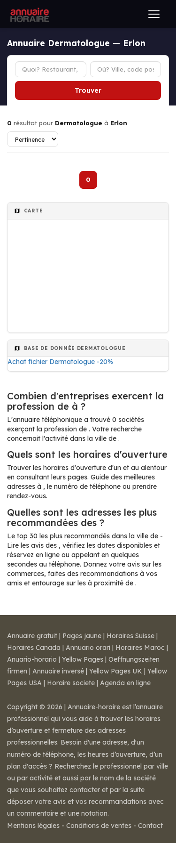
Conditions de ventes (98, 825)
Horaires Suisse (130, 636)
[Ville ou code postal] (125, 69)
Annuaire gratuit (32, 636)
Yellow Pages (82, 659)
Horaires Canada (34, 647)
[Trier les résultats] (32, 139)
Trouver (88, 90)
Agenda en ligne (125, 683)
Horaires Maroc (140, 647)
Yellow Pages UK (115, 671)
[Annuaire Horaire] (29, 14)
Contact (150, 825)
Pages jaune (81, 636)
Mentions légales (33, 825)
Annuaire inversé (58, 671)
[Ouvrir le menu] (153, 14)
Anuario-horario (32, 659)
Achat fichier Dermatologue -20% (60, 361)
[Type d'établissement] (50, 69)
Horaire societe (71, 683)
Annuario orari (88, 647)
